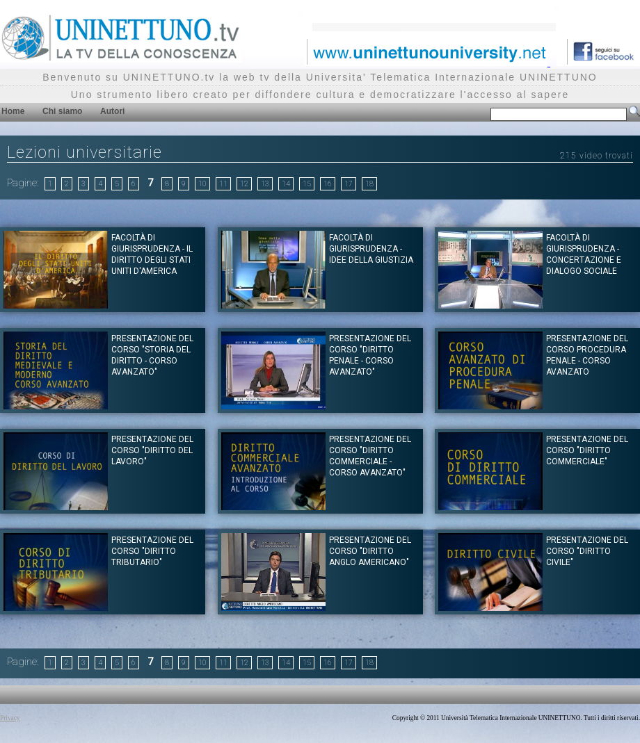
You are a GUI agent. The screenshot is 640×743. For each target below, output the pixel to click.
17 (348, 183)
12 (244, 183)
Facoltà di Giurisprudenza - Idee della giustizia (371, 249)
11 (223, 183)
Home (12, 111)
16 (327, 183)
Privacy (10, 718)
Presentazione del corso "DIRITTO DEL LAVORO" (152, 450)
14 (286, 183)
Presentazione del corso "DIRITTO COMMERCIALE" (587, 450)
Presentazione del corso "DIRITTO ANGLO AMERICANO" (370, 551)
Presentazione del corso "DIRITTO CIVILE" (587, 551)
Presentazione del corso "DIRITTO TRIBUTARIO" (152, 551)
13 (265, 183)
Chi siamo (62, 111)
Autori (112, 111)
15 (307, 183)
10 (202, 183)
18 (369, 183)
